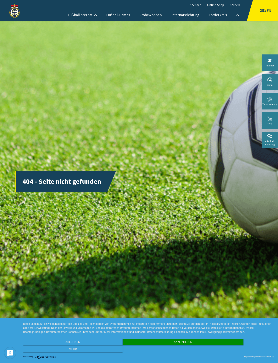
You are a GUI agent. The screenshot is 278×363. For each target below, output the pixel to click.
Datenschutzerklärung (264, 357)
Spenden (195, 5)
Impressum (249, 357)
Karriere (235, 5)
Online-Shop (215, 5)
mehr (236, 349)
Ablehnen (60, 349)
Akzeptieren (148, 349)
